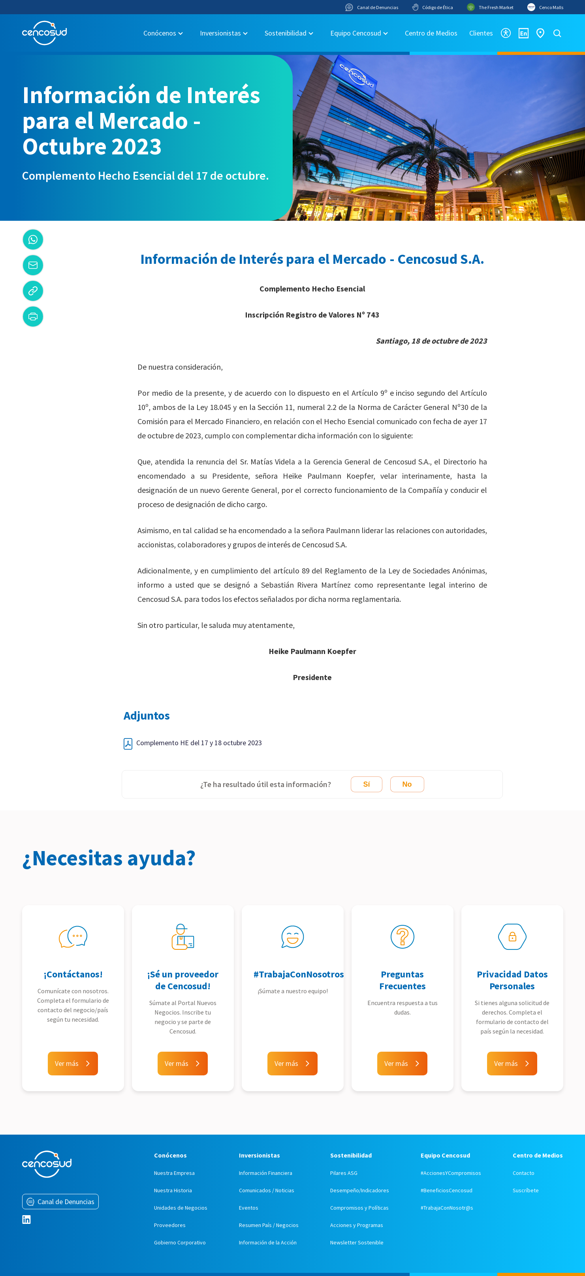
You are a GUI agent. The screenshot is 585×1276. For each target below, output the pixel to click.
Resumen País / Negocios (269, 1225)
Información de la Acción (268, 1242)
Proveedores (170, 1225)
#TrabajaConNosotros (299, 974)
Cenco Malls (545, 7)
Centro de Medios (431, 33)
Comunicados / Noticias (266, 1190)
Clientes (481, 33)
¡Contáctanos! (73, 974)
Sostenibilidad (286, 33)
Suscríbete (526, 1190)
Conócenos (159, 33)
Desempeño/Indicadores (359, 1190)
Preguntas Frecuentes (402, 980)
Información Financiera (265, 1172)
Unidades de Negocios (180, 1207)
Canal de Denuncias (371, 7)
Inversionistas (220, 33)
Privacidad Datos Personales (512, 980)
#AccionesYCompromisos (451, 1172)
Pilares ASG (343, 1172)
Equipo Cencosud (355, 33)
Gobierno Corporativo (180, 1242)
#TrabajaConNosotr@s (447, 1207)
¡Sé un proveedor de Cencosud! (182, 980)
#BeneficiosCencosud (446, 1190)
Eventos (248, 1207)
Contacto (523, 1172)
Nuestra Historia (173, 1190)
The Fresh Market (490, 7)
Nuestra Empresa (174, 1172)
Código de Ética (432, 7)
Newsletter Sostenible (357, 1242)
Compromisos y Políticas (359, 1207)
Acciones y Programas (356, 1225)
